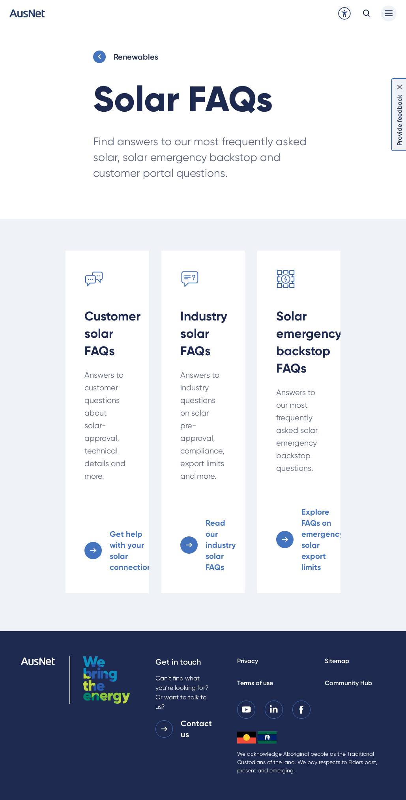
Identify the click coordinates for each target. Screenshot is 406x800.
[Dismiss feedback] (400, 87)
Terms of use (255, 683)
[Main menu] (389, 13)
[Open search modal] (366, 13)
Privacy (247, 661)
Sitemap (337, 661)
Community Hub (348, 683)
